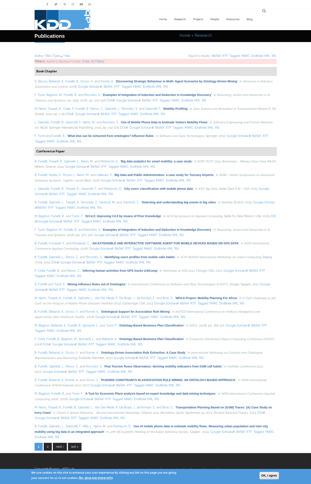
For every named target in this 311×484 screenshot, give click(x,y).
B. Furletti (41, 161)
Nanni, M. (89, 122)
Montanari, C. (81, 243)
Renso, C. (96, 108)
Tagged (234, 56)
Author (39, 56)
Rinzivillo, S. (92, 95)
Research (180, 19)
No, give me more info (96, 478)
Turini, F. (77, 216)
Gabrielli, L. (112, 108)
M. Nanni (40, 108)
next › (60, 446)
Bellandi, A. (56, 81)
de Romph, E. (146, 298)
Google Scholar (90, 86)
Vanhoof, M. (107, 202)
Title (48, 56)
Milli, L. (87, 426)
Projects (198, 19)
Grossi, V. (86, 81)
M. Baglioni (42, 216)
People (214, 19)
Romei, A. (107, 81)
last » (74, 446)
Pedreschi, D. (109, 161)
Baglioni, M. (54, 95)
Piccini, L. (69, 175)
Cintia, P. (68, 108)
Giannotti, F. (153, 108)
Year (67, 56)
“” (176, 81)
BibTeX (216, 56)
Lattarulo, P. (104, 175)
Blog (250, 19)
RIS (274, 56)
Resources (232, 19)
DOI (111, 100)
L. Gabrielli (42, 122)
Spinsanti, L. (91, 325)
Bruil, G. (168, 298)
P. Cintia (40, 270)
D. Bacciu (41, 81)
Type (56, 56)
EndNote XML (260, 56)
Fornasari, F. (57, 243)
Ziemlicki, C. (131, 202)
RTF (225, 56)
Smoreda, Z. (89, 202)
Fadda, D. (55, 175)
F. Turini (40, 95)
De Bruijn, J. (127, 298)
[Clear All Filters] (93, 61)
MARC (245, 56)
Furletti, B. (72, 81)
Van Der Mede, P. (106, 298)
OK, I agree (269, 475)
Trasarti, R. (55, 108)
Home (163, 19)
